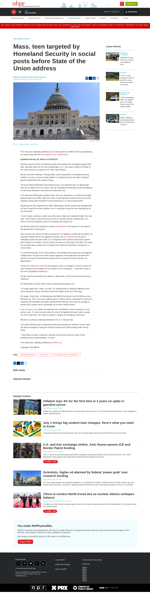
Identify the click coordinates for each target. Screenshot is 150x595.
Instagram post (31, 312)
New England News (21, 42)
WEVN (84, 579)
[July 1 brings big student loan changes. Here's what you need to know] (27, 432)
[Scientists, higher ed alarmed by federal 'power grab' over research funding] (27, 481)
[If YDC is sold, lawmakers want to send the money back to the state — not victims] (112, 79)
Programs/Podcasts (54, 21)
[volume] (20, 15)
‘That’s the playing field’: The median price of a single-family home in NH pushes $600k (127, 105)
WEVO (84, 580)
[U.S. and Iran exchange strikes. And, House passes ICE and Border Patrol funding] (27, 453)
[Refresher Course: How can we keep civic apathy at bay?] (112, 59)
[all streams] (131, 15)
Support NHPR (25, 545)
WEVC (84, 572)
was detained (69, 240)
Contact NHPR (60, 563)
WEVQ (84, 582)
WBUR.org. (57, 346)
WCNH (84, 570)
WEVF (84, 574)
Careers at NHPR (60, 572)
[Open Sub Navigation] (25, 21)
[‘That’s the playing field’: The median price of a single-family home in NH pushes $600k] (112, 99)
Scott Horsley (47, 411)
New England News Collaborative (66, 358)
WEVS (84, 584)
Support (133, 5)
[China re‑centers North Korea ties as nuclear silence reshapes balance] (27, 503)
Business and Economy (125, 96)
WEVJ (84, 577)
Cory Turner (47, 433)
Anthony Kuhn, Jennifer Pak (52, 504)
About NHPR (90, 21)
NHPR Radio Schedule (62, 567)
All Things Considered (124, 56)
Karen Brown (47, 482)
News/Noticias (17, 21)
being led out (61, 229)
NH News (123, 75)
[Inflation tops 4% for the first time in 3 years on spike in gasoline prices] (27, 410)
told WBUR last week (35, 269)
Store (125, 21)
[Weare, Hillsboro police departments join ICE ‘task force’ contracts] (112, 121)
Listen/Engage (74, 21)
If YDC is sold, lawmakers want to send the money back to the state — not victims (127, 83)
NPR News (45, 358)
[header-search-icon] (122, 5)
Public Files (86, 567)
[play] (13, 15)
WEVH (84, 575)
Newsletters (34, 21)
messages (31, 180)
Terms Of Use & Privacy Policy (92, 563)
